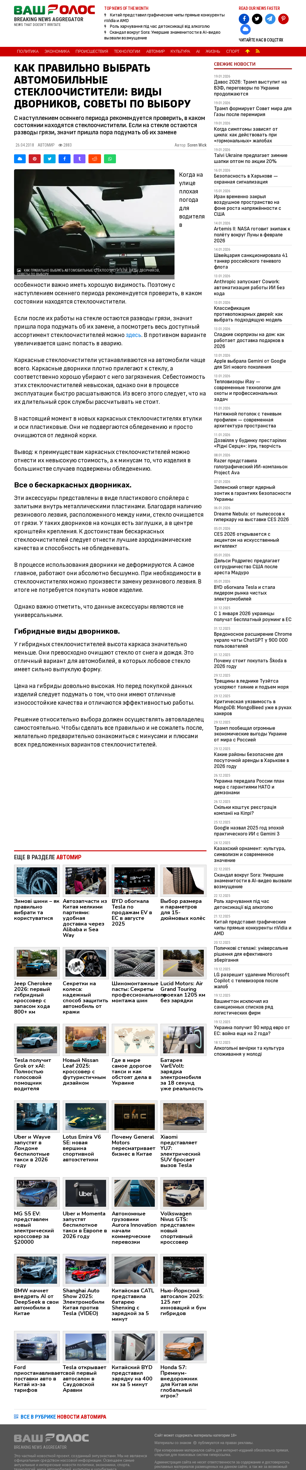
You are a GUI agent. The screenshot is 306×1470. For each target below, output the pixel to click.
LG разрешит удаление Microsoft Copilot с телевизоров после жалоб (252, 981)
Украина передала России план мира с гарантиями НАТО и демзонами (249, 787)
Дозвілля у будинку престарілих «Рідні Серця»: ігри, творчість (250, 443)
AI (198, 51)
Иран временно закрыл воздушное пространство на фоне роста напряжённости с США (247, 205)
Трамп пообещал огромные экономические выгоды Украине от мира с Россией (250, 734)
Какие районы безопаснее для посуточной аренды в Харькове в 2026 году (251, 760)
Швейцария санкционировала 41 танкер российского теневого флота (251, 261)
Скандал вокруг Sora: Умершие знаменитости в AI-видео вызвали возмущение (253, 881)
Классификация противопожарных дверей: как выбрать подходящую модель (248, 314)
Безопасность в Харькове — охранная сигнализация (246, 179)
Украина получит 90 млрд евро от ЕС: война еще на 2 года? (252, 1030)
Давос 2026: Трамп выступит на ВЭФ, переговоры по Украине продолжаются (250, 88)
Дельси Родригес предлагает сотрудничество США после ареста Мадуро (247, 567)
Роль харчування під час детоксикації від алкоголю (160, 26)
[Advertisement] (110, 796)
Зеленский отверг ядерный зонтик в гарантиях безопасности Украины (252, 493)
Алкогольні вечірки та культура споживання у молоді (249, 1051)
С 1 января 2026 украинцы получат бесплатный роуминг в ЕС (253, 616)
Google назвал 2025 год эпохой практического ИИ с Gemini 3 (249, 831)
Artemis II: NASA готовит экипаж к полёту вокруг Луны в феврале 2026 (252, 235)
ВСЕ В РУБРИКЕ (63, 1417)
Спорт (232, 51)
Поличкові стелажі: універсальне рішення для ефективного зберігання (251, 954)
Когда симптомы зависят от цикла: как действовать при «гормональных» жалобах (246, 135)
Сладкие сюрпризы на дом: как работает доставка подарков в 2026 (249, 340)
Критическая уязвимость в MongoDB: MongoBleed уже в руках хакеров (252, 707)
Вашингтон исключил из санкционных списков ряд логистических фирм (243, 1007)
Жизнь (213, 51)
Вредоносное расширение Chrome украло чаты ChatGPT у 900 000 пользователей (253, 640)
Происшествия (92, 51)
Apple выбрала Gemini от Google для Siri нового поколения (250, 364)
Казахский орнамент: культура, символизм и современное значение (249, 854)
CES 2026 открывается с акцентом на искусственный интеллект (246, 540)
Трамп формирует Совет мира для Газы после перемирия (253, 111)
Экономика (57, 51)
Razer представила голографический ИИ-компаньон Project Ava (250, 467)
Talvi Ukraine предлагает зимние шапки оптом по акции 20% (250, 158)
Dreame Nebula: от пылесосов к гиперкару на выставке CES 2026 (251, 517)
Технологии (127, 51)
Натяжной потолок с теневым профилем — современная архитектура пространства (247, 420)
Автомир (155, 51)
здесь (133, 335)
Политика (28, 51)
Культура (180, 51)
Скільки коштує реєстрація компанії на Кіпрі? (245, 810)
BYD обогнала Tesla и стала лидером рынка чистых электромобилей (244, 593)
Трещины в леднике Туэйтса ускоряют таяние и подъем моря (251, 684)
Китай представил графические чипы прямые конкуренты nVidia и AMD (252, 928)
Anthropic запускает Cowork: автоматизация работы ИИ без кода (249, 287)
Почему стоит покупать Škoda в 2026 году (250, 664)
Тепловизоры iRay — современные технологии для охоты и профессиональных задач (247, 390)
